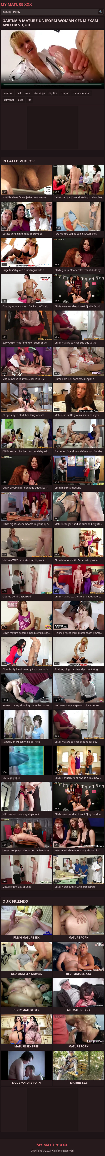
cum (27, 93)
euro (20, 99)
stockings (39, 93)
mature (8, 93)
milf (19, 93)
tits (29, 99)
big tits (53, 93)
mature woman (81, 93)
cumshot (9, 99)
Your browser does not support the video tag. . (52, 59)
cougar (65, 93)
